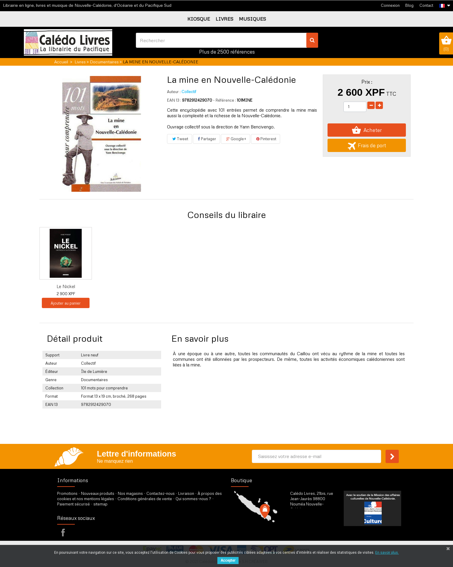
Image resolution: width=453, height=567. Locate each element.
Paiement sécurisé (73, 504)
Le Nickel (357, 286)
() (446, 43)
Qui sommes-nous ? (193, 498)
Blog (409, 5)
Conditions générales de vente (145, 498)
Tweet (179, 138)
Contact (426, 5)
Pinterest (265, 138)
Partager (206, 138)
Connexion (390, 5)
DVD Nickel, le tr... (124, 286)
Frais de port (367, 145)
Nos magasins (130, 493)
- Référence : (224, 100)
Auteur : (174, 91)
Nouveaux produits (97, 493)
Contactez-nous (160, 493)
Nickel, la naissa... (299, 286)
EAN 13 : (174, 100)
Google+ (235, 138)
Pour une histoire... (240, 286)
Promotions (67, 493)
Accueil (61, 61)
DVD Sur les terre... (182, 286)
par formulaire (319, 529)
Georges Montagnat (65, 286)
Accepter (228, 560)
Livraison (186, 493)
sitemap (100, 504)
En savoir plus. (387, 553)
